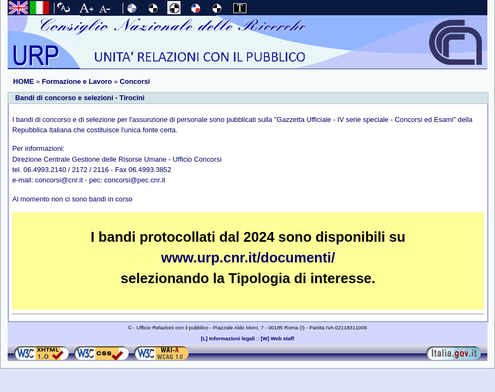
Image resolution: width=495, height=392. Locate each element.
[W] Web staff (277, 338)
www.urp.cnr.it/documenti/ (248, 257)
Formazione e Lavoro (77, 81)
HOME (23, 81)
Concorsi (135, 81)
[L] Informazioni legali (228, 338)
